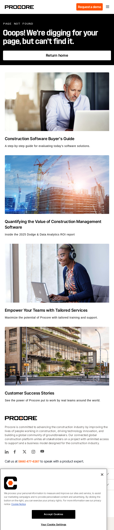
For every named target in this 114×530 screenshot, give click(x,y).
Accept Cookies (53, 519)
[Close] (102, 480)
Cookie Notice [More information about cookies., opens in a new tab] (18, 509)
